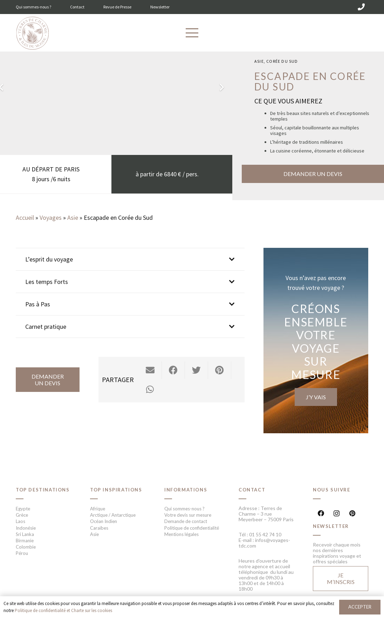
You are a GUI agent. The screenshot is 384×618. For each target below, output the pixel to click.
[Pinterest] (352, 513)
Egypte (23, 508)
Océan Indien (103, 521)
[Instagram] (336, 513)
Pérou (22, 553)
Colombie (26, 547)
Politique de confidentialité (191, 528)
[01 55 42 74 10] (361, 7)
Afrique (97, 508)
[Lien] (32, 33)
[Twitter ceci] (196, 370)
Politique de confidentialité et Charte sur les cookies (63, 610)
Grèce (22, 515)
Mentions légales (181, 534)
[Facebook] (321, 513)
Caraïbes (99, 528)
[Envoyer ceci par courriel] (150, 370)
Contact (77, 6)
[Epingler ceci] (219, 370)
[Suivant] (221, 87)
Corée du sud (282, 61)
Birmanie (25, 540)
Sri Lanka (25, 534)
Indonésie (26, 528)
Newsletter (160, 6)
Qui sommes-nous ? (33, 6)
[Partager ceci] (173, 370)
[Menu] (192, 33)
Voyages (51, 217)
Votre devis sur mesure (187, 515)
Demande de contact (185, 521)
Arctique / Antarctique (113, 515)
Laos (20, 521)
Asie (259, 61)
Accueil (25, 217)
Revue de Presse (117, 6)
